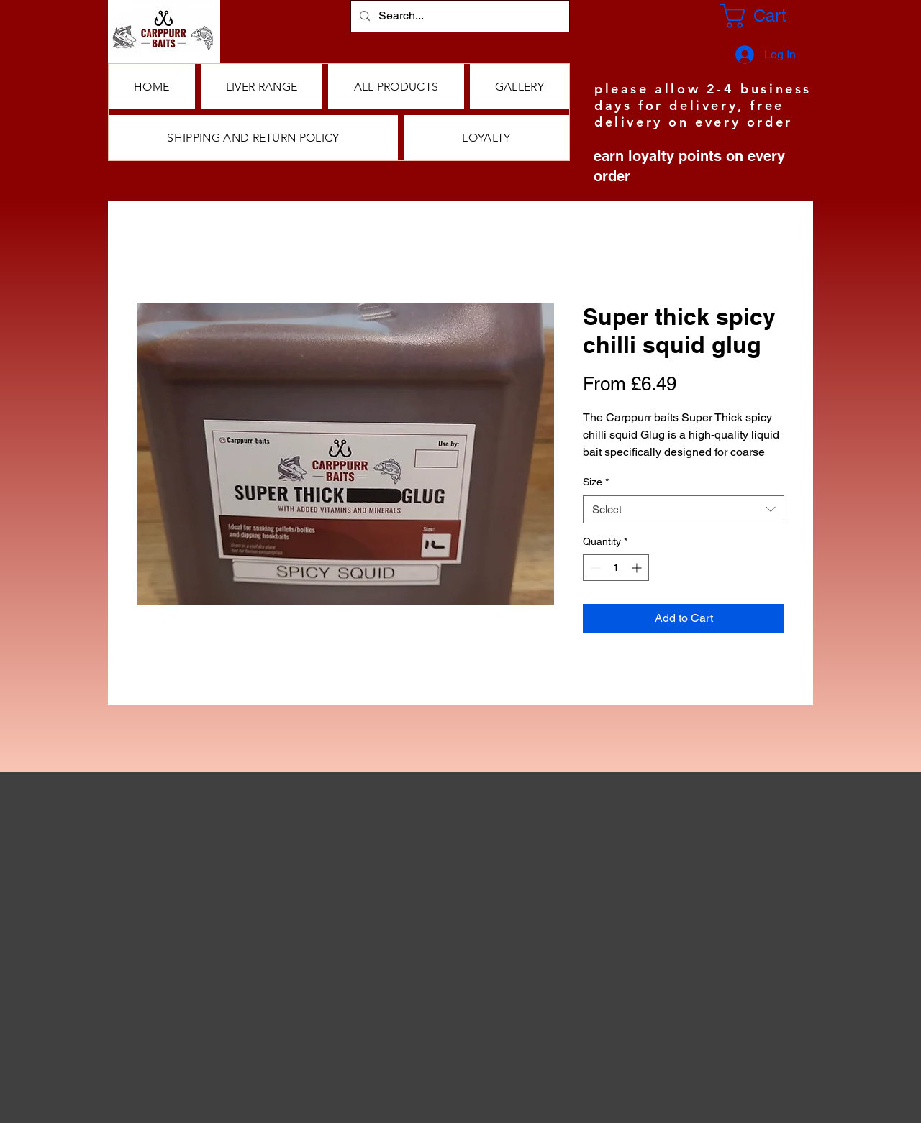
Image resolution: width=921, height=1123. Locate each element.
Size (596, 481)
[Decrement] (594, 567)
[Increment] (638, 567)
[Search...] (458, 16)
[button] (395, 86)
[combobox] (683, 509)
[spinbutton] (616, 567)
